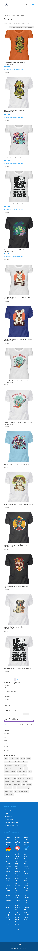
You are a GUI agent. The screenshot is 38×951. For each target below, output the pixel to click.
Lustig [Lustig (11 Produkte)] (16, 775)
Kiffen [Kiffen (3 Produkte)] (25, 771)
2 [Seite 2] (17, 679)
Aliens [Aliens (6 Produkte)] (11, 759)
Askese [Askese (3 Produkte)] (29, 759)
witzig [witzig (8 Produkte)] (27, 788)
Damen (6, 686)
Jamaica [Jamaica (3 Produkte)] (7, 771)
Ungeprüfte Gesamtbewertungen (14, 69)
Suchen (26, 714)
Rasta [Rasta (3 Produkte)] (12, 781)
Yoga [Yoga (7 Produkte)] (15, 791)
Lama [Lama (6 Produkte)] (11, 775)
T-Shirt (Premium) (11, 691)
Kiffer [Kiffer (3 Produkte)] (30, 771)
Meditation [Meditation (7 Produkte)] (23, 775)
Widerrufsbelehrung (12, 826)
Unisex (6, 703)
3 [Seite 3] (19, 679)
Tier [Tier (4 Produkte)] (6, 788)
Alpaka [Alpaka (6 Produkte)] (17, 759)
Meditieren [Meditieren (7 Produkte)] (8, 778)
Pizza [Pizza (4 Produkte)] (14, 778)
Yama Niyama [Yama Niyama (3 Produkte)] (8, 791)
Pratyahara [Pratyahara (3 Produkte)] (29, 778)
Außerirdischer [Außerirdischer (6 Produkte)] (9, 762)
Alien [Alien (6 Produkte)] (6, 759)
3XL (5, 734)
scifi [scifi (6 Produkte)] (23, 785)
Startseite (7, 15)
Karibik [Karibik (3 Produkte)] (19, 771)
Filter (7, 725)
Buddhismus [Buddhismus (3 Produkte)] (8, 765)
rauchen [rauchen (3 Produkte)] (25, 781)
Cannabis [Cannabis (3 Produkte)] (23, 765)
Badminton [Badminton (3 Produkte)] (18, 762)
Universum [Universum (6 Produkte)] (21, 788)
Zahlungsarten (10, 810)
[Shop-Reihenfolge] (21, 27)
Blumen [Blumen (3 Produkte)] (25, 762)
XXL (5, 750)
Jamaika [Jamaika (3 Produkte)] (13, 771)
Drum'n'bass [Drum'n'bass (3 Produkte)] (8, 768)
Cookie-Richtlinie (10, 816)
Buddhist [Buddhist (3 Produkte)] (16, 765)
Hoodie (7, 688)
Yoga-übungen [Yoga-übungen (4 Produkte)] (9, 794)
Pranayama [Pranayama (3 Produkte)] (21, 778)
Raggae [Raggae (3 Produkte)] (7, 781)
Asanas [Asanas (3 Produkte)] (23, 759)
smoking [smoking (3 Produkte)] (29, 785)
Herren (6, 694)
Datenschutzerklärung (12, 822)
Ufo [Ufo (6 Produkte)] (15, 788)
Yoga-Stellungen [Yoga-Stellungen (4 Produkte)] (23, 791)
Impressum (9, 819)
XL (4, 747)
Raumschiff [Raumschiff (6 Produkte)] (8, 785)
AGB (6, 813)
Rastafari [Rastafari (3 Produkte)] (18, 781)
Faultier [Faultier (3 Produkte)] (16, 768)
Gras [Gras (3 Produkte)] (21, 768)
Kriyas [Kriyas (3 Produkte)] (6, 775)
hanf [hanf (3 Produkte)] (26, 768)
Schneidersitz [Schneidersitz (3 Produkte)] (16, 785)
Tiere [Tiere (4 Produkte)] (10, 788)
